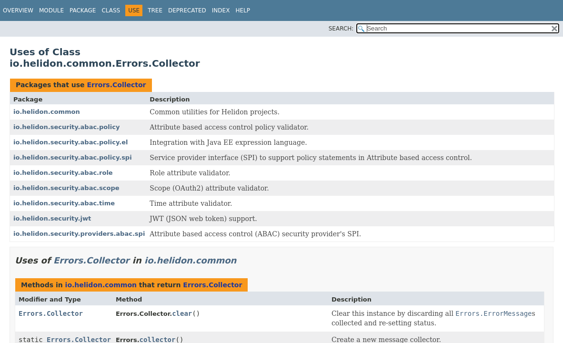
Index (221, 10)
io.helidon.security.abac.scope (66, 188)
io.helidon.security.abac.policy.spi (72, 157)
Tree (155, 10)
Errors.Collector (116, 85)
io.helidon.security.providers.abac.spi (79, 233)
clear (182, 313)
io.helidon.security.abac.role (63, 172)
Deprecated (187, 10)
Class (110, 10)
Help (242, 10)
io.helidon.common (46, 111)
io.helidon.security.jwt (52, 218)
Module (51, 10)
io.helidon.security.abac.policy (66, 127)
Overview (18, 10)
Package (83, 10)
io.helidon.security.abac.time (64, 203)
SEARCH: (341, 28)
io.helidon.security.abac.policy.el (70, 142)
